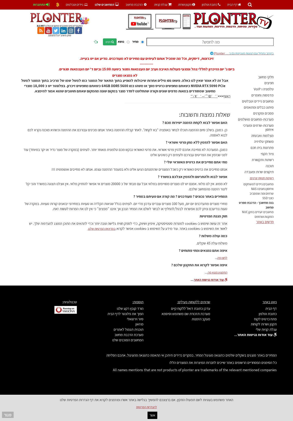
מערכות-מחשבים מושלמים (256, 119)
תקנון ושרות (186, 4)
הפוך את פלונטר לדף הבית (125, 313)
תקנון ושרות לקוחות (264, 324)
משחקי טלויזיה (264, 141)
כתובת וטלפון (211, 4)
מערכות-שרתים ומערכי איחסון (258, 127)
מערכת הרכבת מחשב (129, 334)
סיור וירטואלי (135, 319)
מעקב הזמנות (201, 319)
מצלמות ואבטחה (262, 135)
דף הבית (234, 4)
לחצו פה (222, 258)
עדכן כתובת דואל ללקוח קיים (190, 308)
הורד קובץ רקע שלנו (130, 308)
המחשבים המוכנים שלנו (127, 340)
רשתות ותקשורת (263, 159)
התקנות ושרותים (264, 217)
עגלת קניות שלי (266, 329)
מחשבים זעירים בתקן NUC (258, 212)
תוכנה (270, 166)
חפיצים (269, 83)
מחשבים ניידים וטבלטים (258, 101)
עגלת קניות (163, 4)
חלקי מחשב (266, 77)
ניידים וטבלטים (77, 4)
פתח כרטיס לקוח (265, 319)
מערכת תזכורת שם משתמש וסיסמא (186, 313)
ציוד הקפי (267, 153)
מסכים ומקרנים (263, 113)
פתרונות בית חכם (262, 147)
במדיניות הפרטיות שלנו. (102, 229)
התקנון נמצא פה (217, 272)
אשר (152, 415)
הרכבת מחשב (137, 4)
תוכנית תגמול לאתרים (128, 329)
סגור (8, 415)
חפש (110, 42)
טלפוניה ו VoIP (264, 89)
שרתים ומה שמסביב (262, 193)
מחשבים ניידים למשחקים (259, 184)
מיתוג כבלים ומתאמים (259, 107)
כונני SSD (268, 198)
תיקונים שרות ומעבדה (259, 171)
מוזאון (139, 324)
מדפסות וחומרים (262, 95)
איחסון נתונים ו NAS (262, 189)
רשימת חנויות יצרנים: (262, 178)
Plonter (242, 53)
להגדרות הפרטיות (146, 407)
